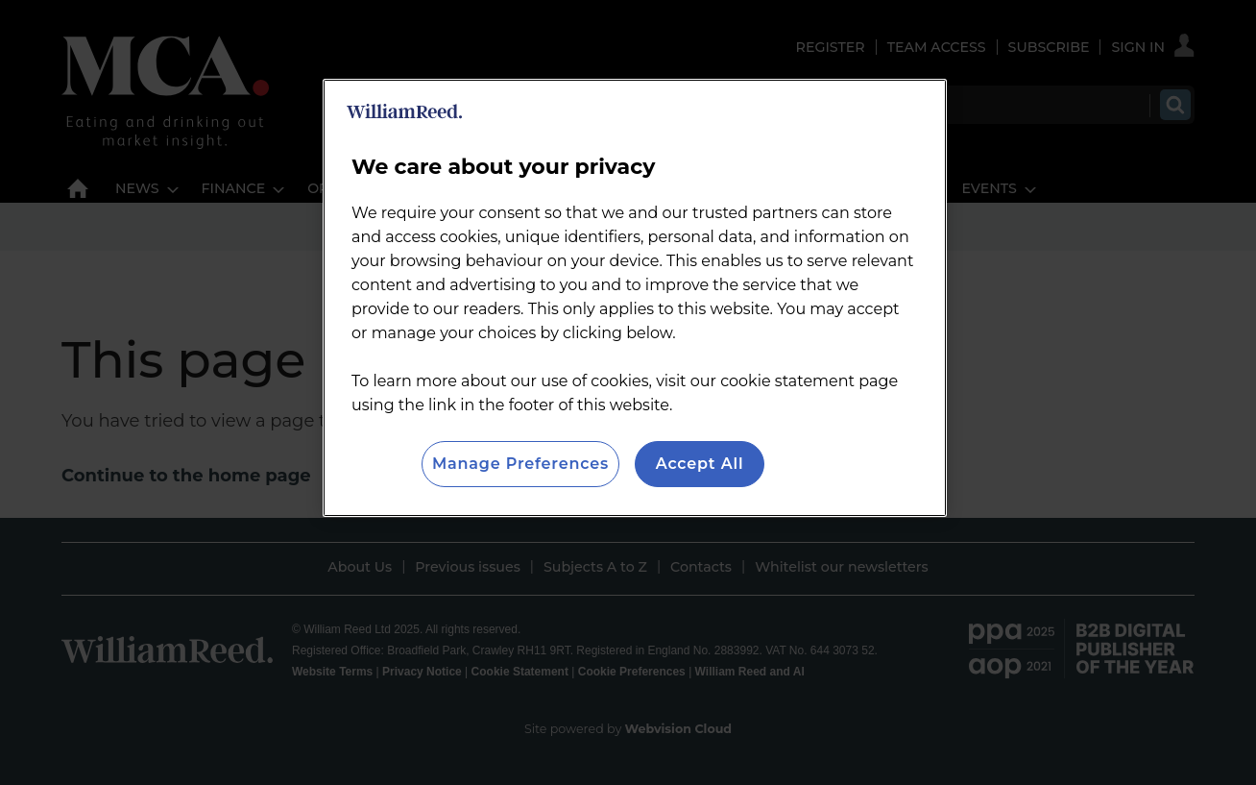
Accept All (700, 463)
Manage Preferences (520, 463)
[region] (635, 298)
